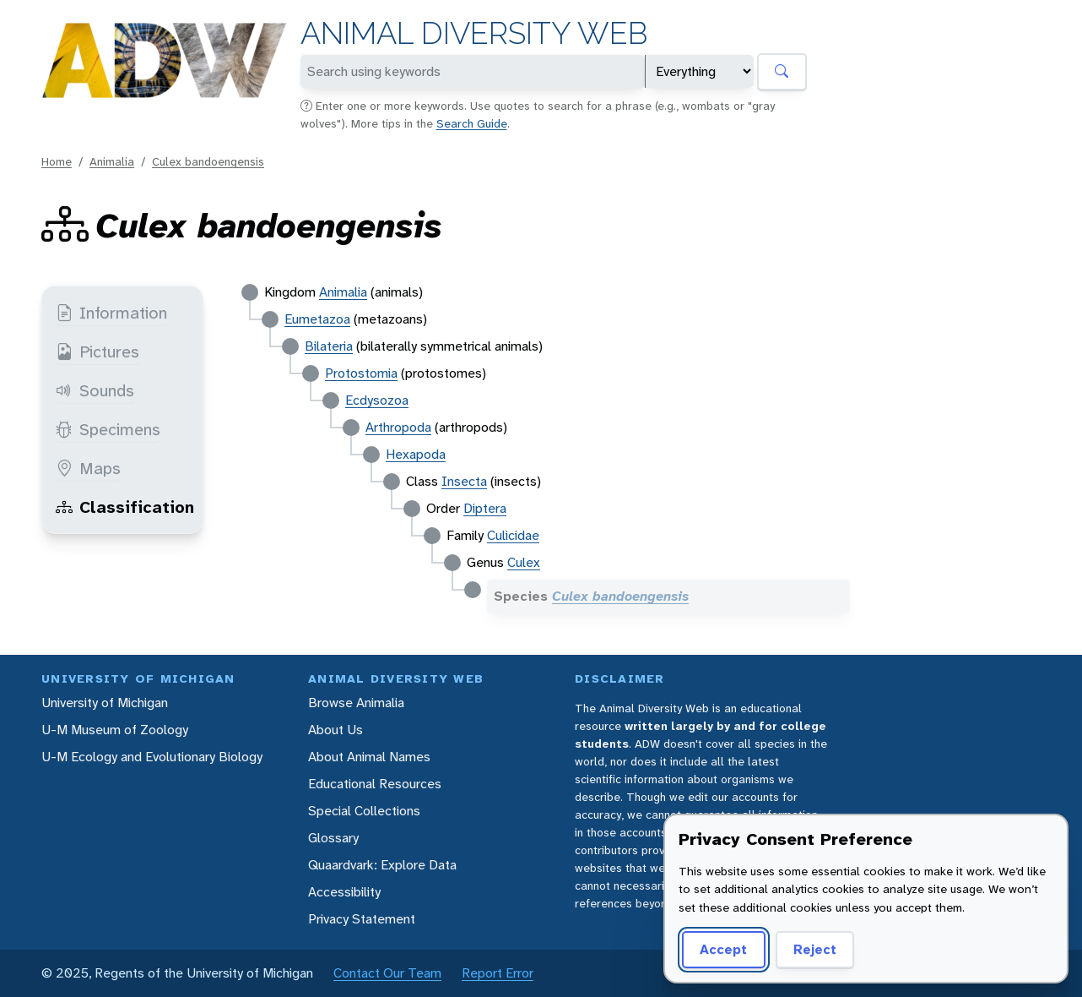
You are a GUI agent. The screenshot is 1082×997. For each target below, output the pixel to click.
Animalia (111, 161)
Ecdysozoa (376, 400)
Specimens (108, 429)
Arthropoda (398, 427)
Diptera (484, 508)
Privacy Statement (361, 919)
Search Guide (471, 123)
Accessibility (344, 892)
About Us (335, 729)
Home (56, 161)
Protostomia (361, 373)
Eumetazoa (317, 319)
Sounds (95, 390)
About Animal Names (369, 756)
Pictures (97, 351)
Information (111, 312)
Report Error (497, 973)
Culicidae (513, 535)
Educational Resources (374, 784)
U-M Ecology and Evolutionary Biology (151, 756)
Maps (88, 468)
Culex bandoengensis (208, 161)
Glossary (333, 838)
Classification (125, 507)
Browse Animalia (356, 702)
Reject (814, 949)
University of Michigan (104, 702)
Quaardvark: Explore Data (382, 865)
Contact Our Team (387, 973)
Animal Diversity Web (473, 33)
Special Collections (364, 811)
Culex (523, 562)
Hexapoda (416, 454)
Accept (723, 949)
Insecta (464, 481)
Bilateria (329, 346)
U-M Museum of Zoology (114, 729)
